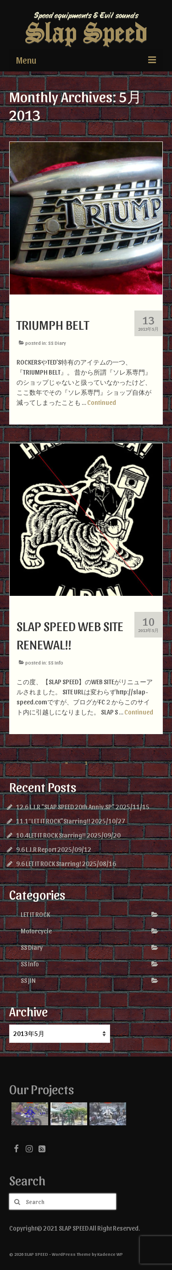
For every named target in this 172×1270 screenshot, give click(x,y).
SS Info (55, 662)
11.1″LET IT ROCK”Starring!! (53, 821)
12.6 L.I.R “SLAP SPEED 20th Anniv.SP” (65, 807)
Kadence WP (110, 1254)
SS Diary (57, 343)
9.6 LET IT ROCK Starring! (48, 863)
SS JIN (28, 980)
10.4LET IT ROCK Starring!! (51, 835)
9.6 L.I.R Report (36, 849)
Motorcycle (36, 931)
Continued (101, 402)
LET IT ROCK (35, 914)
